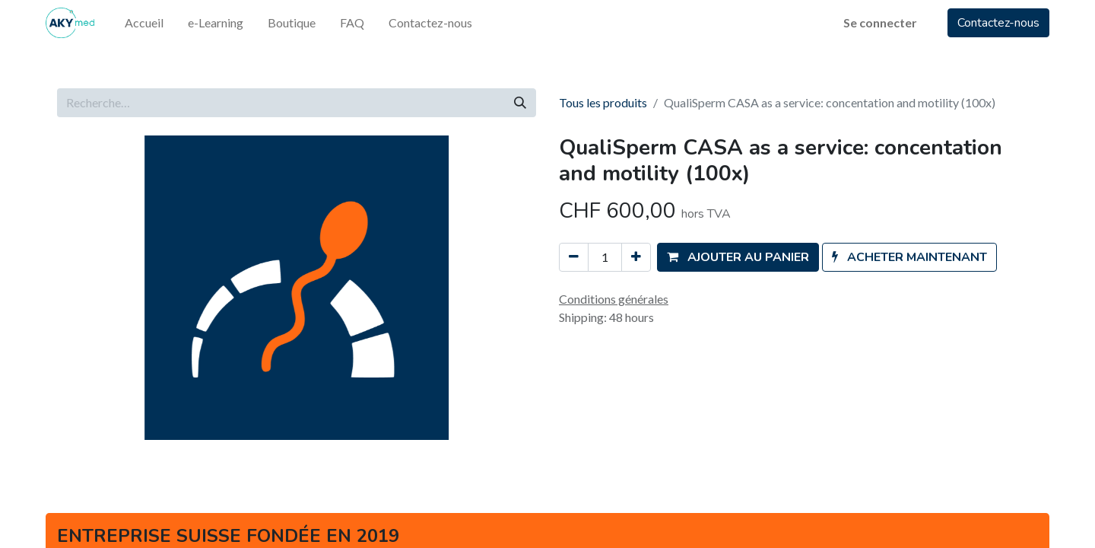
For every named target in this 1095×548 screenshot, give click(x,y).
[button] (738, 257)
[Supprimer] (574, 257)
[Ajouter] (636, 257)
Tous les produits (603, 102)
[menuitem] (144, 23)
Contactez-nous (998, 22)
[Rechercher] (520, 102)
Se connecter (880, 22)
